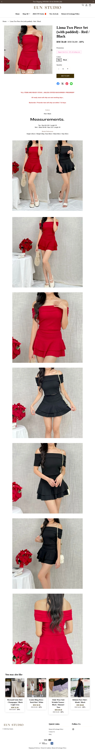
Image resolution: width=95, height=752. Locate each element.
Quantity (59, 65)
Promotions (60, 48)
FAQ (50, 734)
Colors (58, 57)
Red (59, 60)
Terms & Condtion (46, 748)
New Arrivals (53, 14)
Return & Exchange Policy (70, 14)
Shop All (26, 14)
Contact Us (52, 732)
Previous (5, 50)
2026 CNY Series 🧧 (39, 14)
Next (51, 50)
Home (17, 14)
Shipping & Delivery (34, 748)
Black (65, 60)
